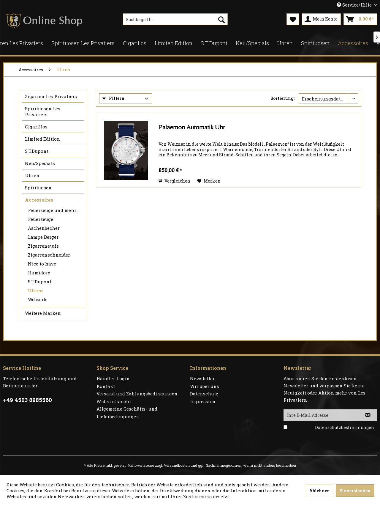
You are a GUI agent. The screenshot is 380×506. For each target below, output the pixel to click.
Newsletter (202, 378)
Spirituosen (38, 188)
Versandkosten (177, 465)
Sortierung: (282, 98)
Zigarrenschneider (49, 255)
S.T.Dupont (36, 151)
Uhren (32, 175)
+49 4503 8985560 (27, 399)
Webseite (38, 299)
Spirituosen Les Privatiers (42, 111)
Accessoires (39, 200)
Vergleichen (174, 181)
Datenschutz (204, 394)
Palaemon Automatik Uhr (192, 127)
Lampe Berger (43, 237)
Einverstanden (355, 491)
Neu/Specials (40, 163)
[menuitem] (175, 19)
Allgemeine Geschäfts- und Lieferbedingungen (126, 412)
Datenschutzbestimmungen (344, 427)
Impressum (202, 401)
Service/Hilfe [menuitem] (355, 5)
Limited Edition (42, 139)
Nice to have (42, 264)
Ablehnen (319, 491)
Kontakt (105, 386)
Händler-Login (113, 378)
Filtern (113, 98)
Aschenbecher (44, 228)
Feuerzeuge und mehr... (53, 210)
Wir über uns (204, 386)
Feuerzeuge (40, 219)
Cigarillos (36, 127)
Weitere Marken (43, 313)
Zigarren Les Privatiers (51, 96)
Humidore (39, 273)
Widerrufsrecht (113, 401)
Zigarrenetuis (43, 246)
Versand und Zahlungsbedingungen (137, 394)
